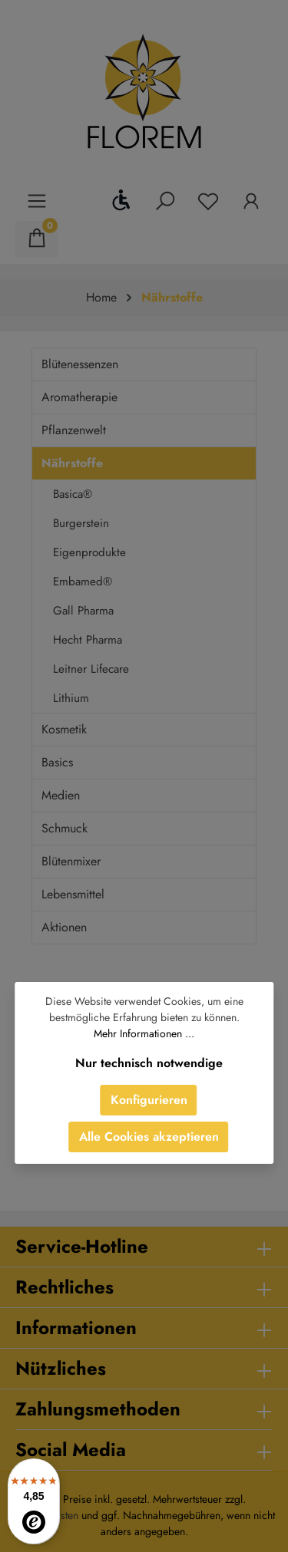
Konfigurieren (149, 1100)
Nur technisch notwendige (149, 1063)
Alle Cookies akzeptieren (149, 1136)
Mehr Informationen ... (144, 1033)
